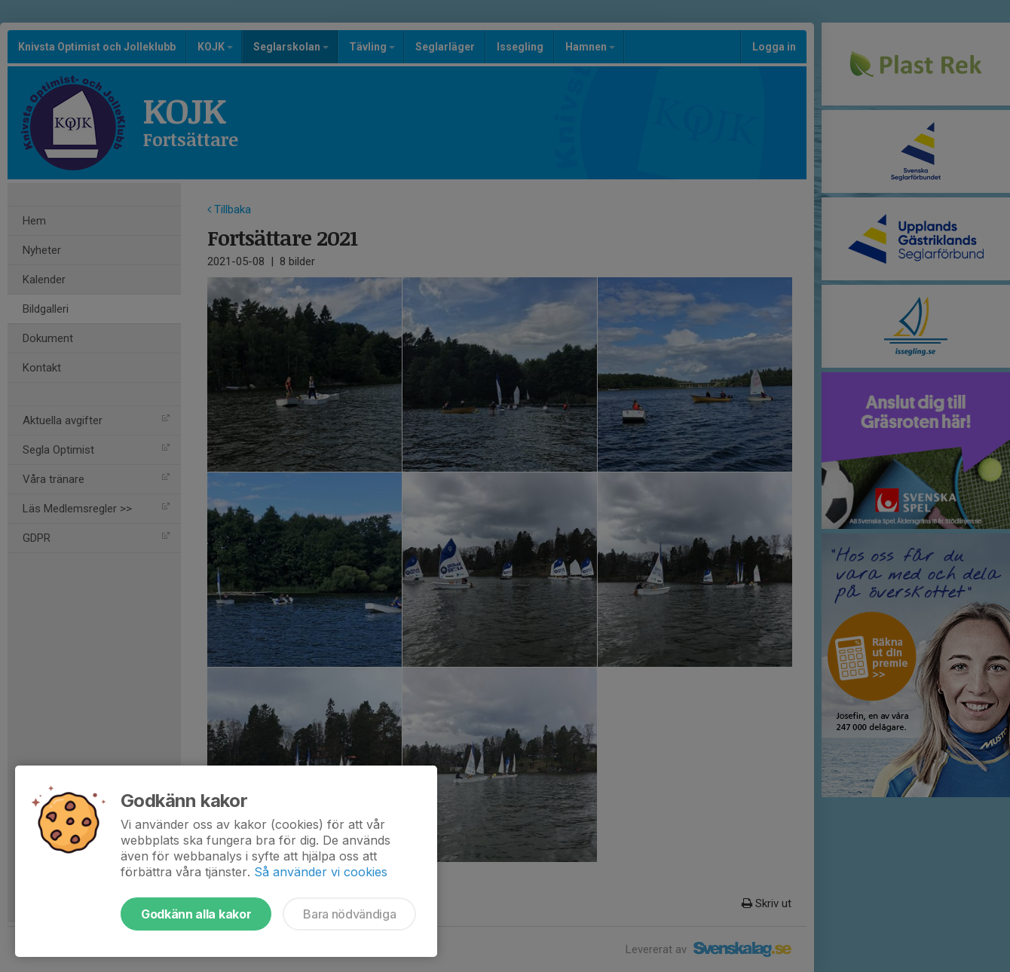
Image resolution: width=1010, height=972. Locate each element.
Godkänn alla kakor (196, 914)
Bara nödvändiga (349, 914)
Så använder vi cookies (320, 871)
